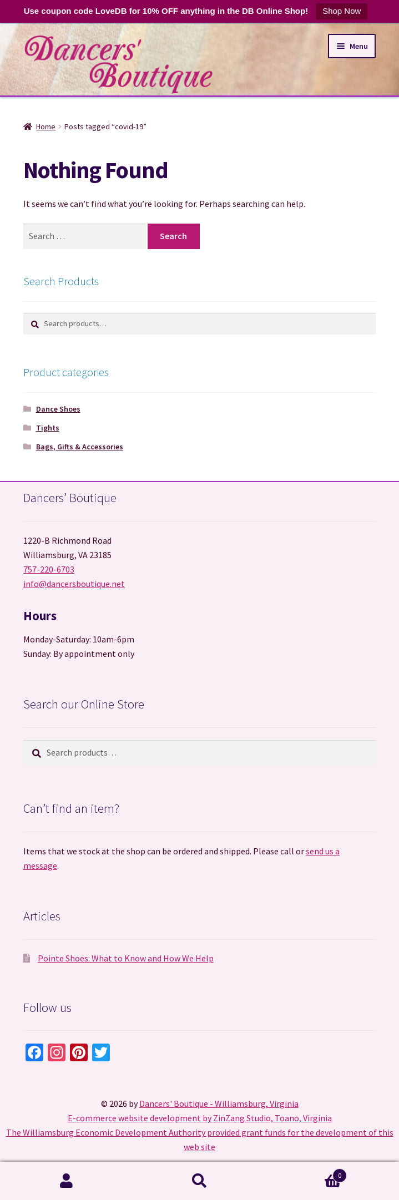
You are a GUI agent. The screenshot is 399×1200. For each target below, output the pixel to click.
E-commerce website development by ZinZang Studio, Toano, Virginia (200, 1117)
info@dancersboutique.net (74, 583)
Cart (306, 1173)
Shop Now (341, 11)
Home (45, 126)
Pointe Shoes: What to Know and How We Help (126, 958)
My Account (66, 1181)
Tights (47, 428)
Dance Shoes (58, 409)
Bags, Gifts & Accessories (79, 447)
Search (199, 1181)
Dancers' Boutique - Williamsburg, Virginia (219, 1103)
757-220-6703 (48, 569)
